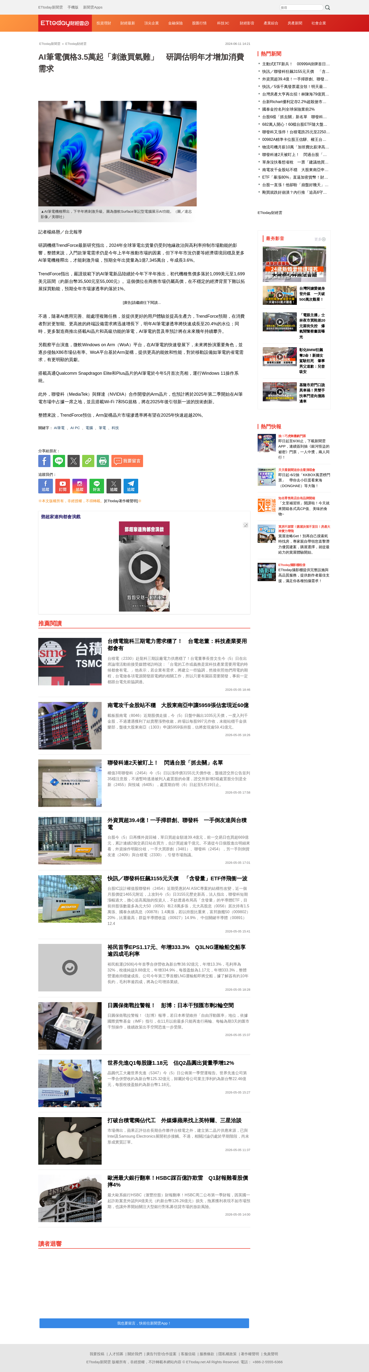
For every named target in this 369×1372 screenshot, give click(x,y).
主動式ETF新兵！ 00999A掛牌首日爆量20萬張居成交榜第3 (315, 64)
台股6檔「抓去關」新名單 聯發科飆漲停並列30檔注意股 (312, 117)
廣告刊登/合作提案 (161, 1354)
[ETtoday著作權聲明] (121, 501)
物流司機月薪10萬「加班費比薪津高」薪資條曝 (303, 147)
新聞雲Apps (92, 2)
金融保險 (175, 23)
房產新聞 (295, 23)
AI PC (75, 428)
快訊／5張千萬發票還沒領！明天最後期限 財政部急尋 (310, 87)
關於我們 (134, 1354)
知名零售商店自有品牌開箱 (296, 498)
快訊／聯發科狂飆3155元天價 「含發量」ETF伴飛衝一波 (313, 71)
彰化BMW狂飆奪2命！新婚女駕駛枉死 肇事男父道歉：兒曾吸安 (312, 361)
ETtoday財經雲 (270, 213)
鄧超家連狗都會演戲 (60, 516)
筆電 (102, 428)
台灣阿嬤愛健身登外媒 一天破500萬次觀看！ (312, 293)
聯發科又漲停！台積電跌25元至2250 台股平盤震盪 (307, 132)
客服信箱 (188, 1354)
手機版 (73, 2)
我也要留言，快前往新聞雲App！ (144, 1323)
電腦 (89, 428)
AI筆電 (59, 428)
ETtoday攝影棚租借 (291, 565)
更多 (320, 239)
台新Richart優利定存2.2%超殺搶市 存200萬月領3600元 (311, 102)
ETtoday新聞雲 (50, 2)
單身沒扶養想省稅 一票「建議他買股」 (297, 162)
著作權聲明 (250, 1354)
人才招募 (116, 1354)
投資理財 (104, 23)
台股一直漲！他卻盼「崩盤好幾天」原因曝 (299, 185)
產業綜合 (271, 23)
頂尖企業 (151, 23)
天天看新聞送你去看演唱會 (296, 470)
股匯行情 (199, 23)
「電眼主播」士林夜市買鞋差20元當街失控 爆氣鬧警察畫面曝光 (312, 326)
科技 (115, 428)
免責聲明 (270, 1354)
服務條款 (207, 1354)
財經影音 (247, 23)
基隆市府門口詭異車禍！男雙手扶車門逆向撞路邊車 (312, 393)
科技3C (223, 23)
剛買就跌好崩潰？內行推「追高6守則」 (296, 192)
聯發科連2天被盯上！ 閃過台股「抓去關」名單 (304, 155)
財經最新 (127, 23)
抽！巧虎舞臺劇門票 (292, 436)
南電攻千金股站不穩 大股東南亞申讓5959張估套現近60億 (313, 170)
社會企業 (318, 23)
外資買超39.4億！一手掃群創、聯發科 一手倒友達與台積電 (314, 79)
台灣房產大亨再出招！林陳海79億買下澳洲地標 (303, 94)
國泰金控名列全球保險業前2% (288, 109)
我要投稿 (97, 1354)
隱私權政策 (227, 1354)
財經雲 (65, 23)
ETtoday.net (196, 1362)
